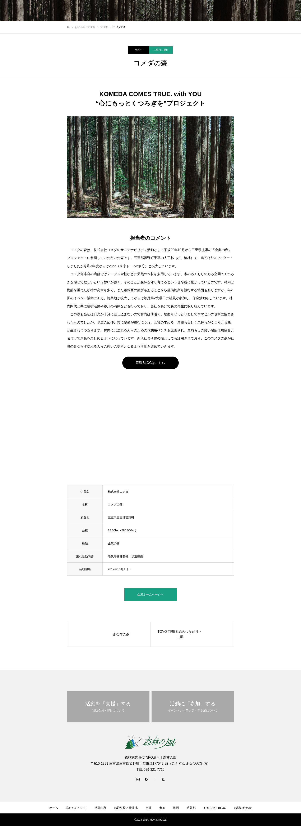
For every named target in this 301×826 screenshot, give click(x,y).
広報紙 (233, 10)
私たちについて (121, 10)
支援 (192, 10)
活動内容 (144, 10)
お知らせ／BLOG (256, 10)
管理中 (139, 49)
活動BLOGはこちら (150, 362)
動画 (218, 10)
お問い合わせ (284, 10)
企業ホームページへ (150, 594)
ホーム (98, 10)
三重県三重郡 (160, 49)
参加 (205, 10)
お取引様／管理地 (169, 10)
